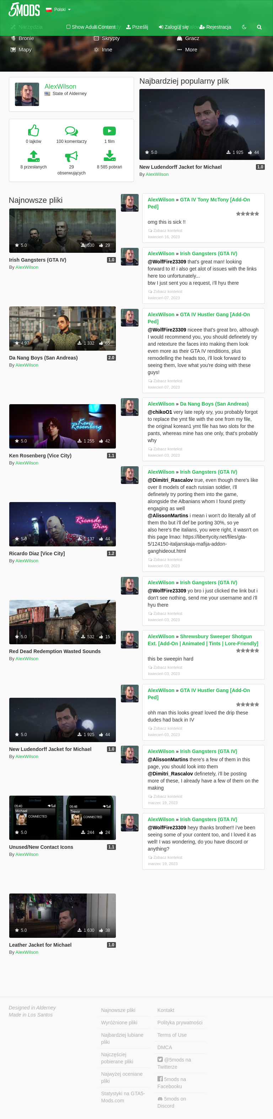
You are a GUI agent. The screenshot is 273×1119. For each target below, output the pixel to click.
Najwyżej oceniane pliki (122, 1077)
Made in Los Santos (31, 1015)
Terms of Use (172, 1035)
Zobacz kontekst (165, 230)
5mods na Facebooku (171, 1082)
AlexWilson (60, 86)
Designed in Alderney (32, 1008)
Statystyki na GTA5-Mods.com (123, 1097)
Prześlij (137, 27)
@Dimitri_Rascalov (170, 480)
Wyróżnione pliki (119, 1022)
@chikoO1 (160, 412)
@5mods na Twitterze (174, 1063)
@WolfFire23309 (167, 262)
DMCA (164, 1047)
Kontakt (165, 1010)
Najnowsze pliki (118, 1010)
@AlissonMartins (168, 515)
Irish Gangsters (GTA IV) (208, 253)
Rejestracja (215, 27)
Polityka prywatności (180, 1022)
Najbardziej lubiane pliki (122, 1038)
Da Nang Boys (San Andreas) (214, 404)
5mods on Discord (171, 1102)
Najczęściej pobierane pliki (117, 1058)
